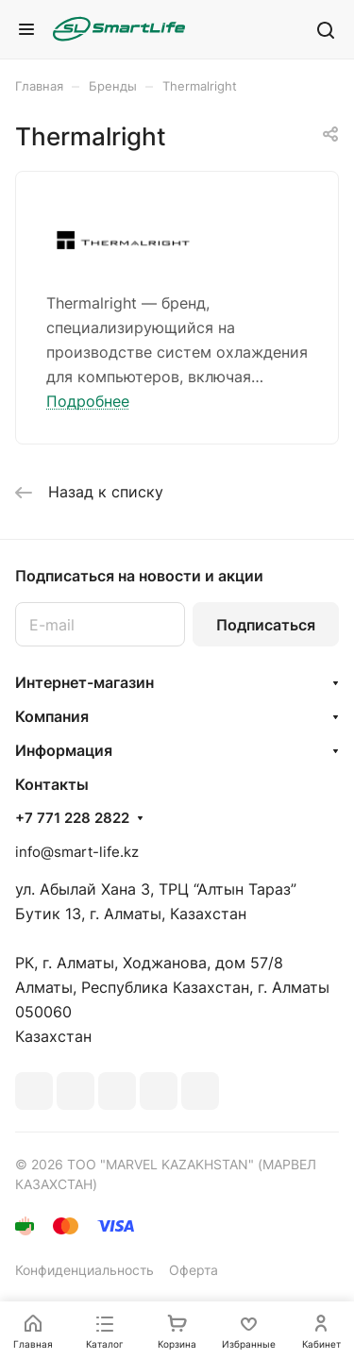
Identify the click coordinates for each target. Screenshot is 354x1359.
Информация (63, 750)
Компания (52, 716)
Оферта (193, 1270)
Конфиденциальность (84, 1270)
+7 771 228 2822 (72, 818)
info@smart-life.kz (77, 852)
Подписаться (265, 624)
